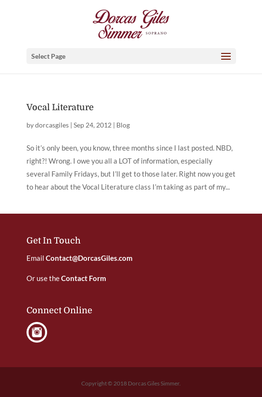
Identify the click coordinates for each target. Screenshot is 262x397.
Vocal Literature (60, 107)
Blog (123, 125)
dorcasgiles (52, 125)
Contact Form (83, 278)
